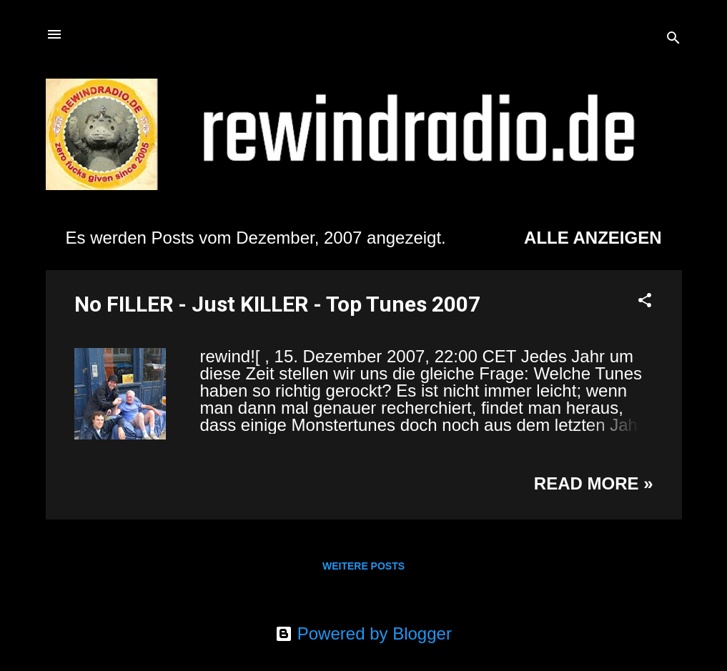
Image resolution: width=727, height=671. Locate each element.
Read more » (593, 483)
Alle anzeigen (592, 237)
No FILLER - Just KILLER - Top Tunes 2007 (277, 304)
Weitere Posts (363, 566)
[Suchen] (673, 39)
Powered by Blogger (363, 633)
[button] (644, 302)
